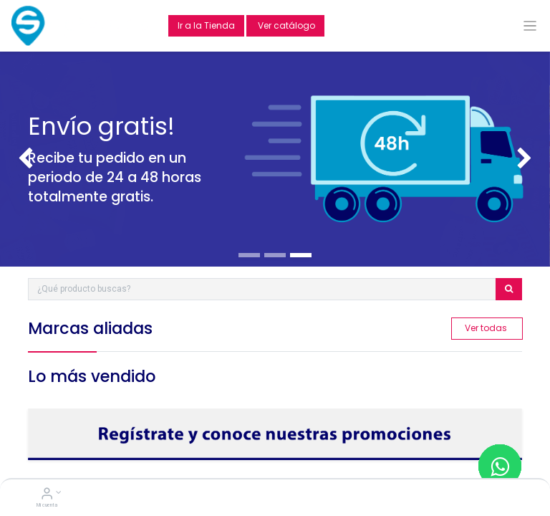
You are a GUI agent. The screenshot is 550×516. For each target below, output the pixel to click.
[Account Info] (47, 495)
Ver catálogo (285, 25)
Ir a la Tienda (206, 25)
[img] (22, 159)
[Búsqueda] (509, 289)
